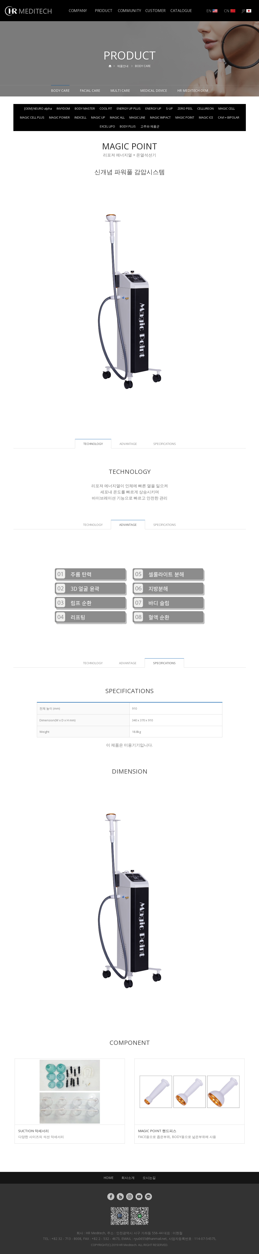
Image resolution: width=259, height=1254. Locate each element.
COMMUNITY (129, 10)
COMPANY (78, 10)
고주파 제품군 (149, 126)
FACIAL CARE (90, 90)
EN (211, 10)
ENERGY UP (153, 108)
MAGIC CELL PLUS (32, 117)
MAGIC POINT (184, 117)
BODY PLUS (128, 126)
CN (229, 10)
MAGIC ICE (206, 117)
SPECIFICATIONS (164, 444)
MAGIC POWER (59, 117)
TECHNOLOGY (93, 525)
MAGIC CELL (226, 108)
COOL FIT (106, 108)
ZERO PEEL (185, 108)
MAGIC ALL (117, 117)
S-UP (169, 108)
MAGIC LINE (137, 117)
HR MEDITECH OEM (192, 90)
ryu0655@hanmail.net (150, 1238)
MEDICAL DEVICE (153, 90)
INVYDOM (63, 108)
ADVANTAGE (128, 444)
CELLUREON (205, 108)
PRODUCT (103, 10)
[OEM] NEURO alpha (38, 108)
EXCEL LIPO (107, 126)
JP (246, 10)
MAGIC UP (98, 117)
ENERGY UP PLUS (129, 108)
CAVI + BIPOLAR (228, 117)
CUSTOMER (155, 10)
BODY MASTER (85, 108)
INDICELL (80, 117)
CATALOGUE (181, 10)
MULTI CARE (120, 90)
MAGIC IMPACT (160, 117)
